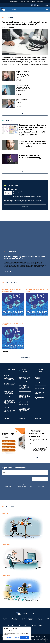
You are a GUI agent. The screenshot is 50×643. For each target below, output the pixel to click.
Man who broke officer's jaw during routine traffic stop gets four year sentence (24, 387)
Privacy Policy (40, 1)
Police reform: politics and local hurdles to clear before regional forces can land (9, 409)
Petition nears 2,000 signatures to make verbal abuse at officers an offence (24, 410)
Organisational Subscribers (14, 619)
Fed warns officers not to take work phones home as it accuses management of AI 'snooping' (9, 394)
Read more (25, 113)
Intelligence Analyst (40, 388)
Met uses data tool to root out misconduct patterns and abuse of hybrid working (9, 385)
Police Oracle (19, 80)
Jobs (31, 486)
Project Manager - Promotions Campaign (40, 383)
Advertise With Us (14, 1)
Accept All (25, 637)
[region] (17, 633)
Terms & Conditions (31, 1)
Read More (7, 418)
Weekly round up (9, 486)
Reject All (17, 637)
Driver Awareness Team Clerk (39, 393)
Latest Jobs (38, 418)
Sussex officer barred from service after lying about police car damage (9, 402)
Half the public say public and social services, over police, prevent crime (24, 395)
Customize (8, 637)
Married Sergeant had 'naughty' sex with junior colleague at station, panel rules (9, 377)
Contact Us (22, 1)
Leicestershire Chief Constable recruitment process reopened (25, 403)
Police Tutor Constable (38, 378)
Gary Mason (11, 27)
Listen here (5, 318)
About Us (23, 619)
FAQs (47, 618)
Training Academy (41, 486)
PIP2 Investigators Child (39, 398)
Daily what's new (22, 486)
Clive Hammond (19, 107)
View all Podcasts (25, 357)
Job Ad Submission (39, 619)
